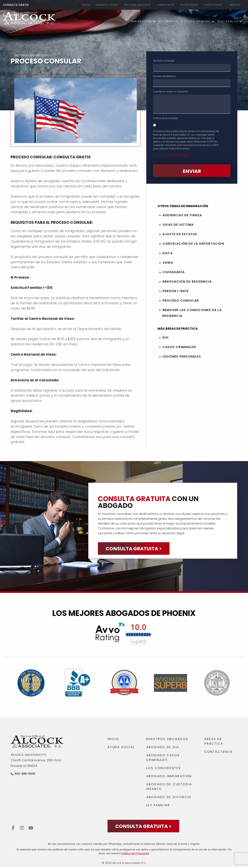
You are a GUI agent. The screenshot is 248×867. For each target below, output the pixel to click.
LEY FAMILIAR (158, 805)
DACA (168, 253)
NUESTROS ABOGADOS (137, 4)
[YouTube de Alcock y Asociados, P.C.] (31, 828)
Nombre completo (165, 60)
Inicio (86, 4)
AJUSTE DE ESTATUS (180, 234)
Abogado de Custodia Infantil (169, 786)
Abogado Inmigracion (31, 55)
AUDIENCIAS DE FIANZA (182, 215)
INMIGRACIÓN (141, 21)
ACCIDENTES (168, 21)
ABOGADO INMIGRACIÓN (169, 776)
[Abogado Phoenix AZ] (29, 19)
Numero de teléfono (166, 76)
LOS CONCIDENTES (163, 768)
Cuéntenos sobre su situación (170, 91)
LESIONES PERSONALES (182, 356)
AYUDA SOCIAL (189, 4)
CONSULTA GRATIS (15, 5)
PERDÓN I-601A (176, 291)
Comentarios (166, 4)
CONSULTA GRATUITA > (134, 548)
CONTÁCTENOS (213, 4)
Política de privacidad (167, 118)
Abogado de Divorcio (169, 797)
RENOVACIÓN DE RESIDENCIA (187, 281)
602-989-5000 (25, 774)
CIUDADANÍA (174, 272)
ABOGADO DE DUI (162, 747)
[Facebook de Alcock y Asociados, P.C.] (13, 828)
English (235, 4)
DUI (220, 21)
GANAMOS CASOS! (107, 4)
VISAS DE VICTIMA (178, 224)
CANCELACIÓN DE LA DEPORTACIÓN (193, 243)
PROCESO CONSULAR (181, 300)
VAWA (168, 262)
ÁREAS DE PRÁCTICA (213, 741)
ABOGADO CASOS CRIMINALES (163, 757)
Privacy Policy (180, 155)
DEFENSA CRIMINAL (196, 21)
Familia (232, 21)
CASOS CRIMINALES (179, 347)
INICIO (113, 739)
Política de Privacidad (135, 853)
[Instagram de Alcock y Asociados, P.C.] (22, 828)
